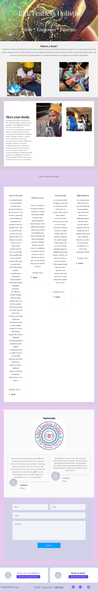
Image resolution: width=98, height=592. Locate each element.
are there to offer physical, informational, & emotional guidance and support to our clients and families (48, 55)
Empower (47, 587)
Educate (59, 587)
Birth (37, 587)
